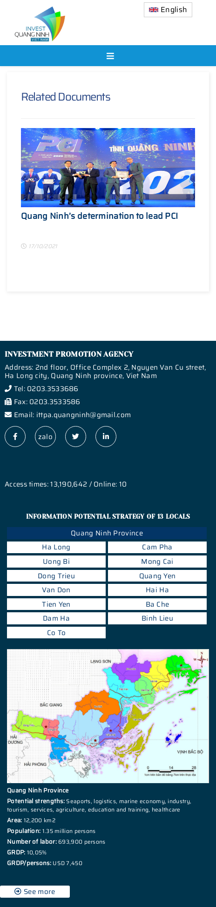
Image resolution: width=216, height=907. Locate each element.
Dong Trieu (56, 576)
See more (34, 891)
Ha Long (56, 547)
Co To (56, 632)
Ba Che (157, 604)
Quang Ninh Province (107, 533)
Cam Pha (157, 547)
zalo (45, 436)
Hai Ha (157, 590)
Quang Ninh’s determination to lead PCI (99, 217)
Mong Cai (157, 561)
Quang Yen (157, 576)
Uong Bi (56, 561)
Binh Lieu (157, 618)
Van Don (56, 590)
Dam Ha (56, 618)
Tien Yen (56, 604)
